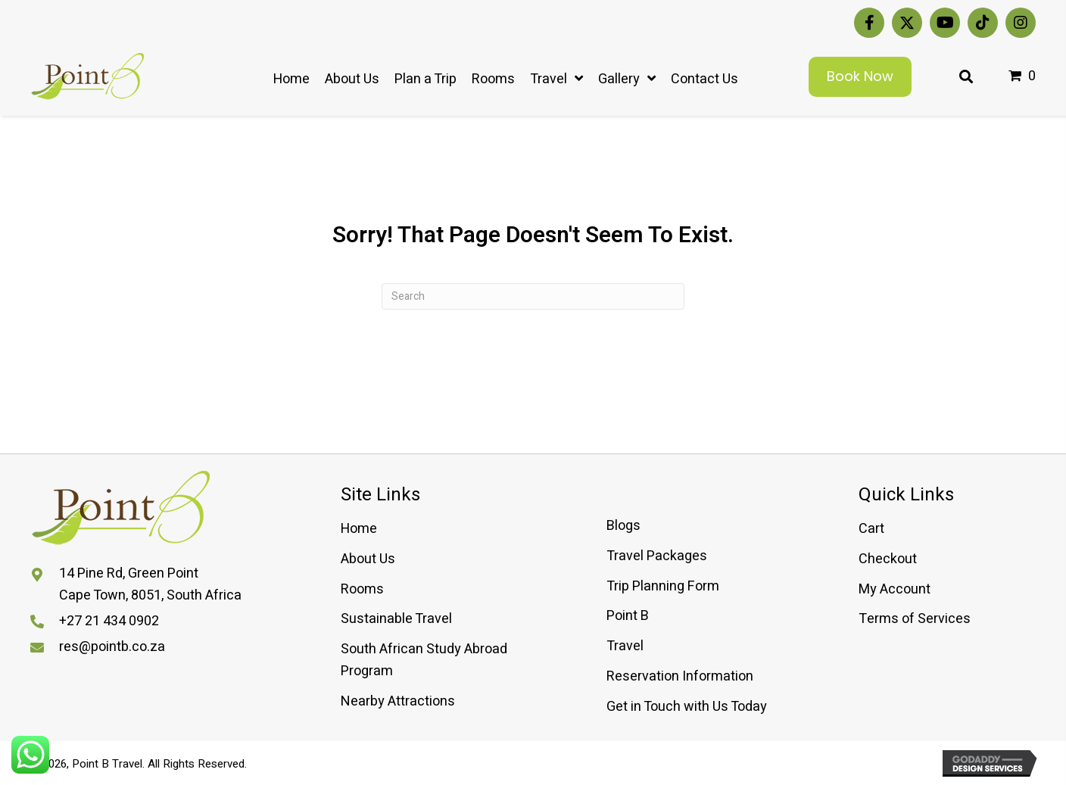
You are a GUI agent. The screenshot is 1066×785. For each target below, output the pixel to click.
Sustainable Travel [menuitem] (396, 619)
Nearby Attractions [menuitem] (398, 701)
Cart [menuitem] (871, 529)
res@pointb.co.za (112, 647)
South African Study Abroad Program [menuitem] (424, 660)
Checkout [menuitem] (888, 559)
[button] (869, 23)
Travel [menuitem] (625, 646)
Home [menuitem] (359, 529)
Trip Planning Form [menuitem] (662, 586)
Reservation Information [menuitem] (679, 676)
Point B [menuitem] (627, 616)
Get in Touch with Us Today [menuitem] (686, 706)
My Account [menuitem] (894, 589)
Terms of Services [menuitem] (915, 619)
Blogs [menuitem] (623, 526)
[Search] (533, 296)
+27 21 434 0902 (109, 621)
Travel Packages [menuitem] (656, 556)
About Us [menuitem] (368, 559)
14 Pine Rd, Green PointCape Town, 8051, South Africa (150, 584)
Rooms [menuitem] (362, 589)
